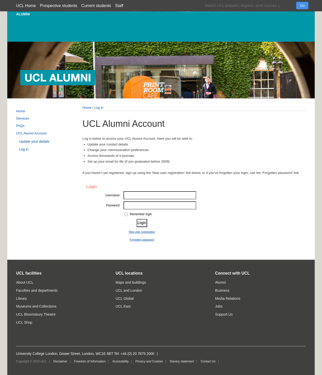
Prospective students (58, 6)
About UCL (24, 282)
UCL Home (26, 6)
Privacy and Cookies (149, 361)
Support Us (224, 314)
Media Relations (227, 298)
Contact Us (207, 361)
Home (20, 111)
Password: (113, 205)
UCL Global (125, 298)
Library (21, 298)
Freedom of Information (90, 361)
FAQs (20, 126)
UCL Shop (24, 322)
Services (22, 118)
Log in (23, 149)
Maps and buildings (131, 282)
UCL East (123, 306)
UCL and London (129, 290)
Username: (112, 195)
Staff (119, 6)
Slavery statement (182, 361)
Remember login (141, 214)
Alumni (220, 282)
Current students (96, 6)
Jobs (219, 306)
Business (222, 290)
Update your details (34, 141)
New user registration (142, 231)
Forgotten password (142, 239)
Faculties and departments (37, 290)
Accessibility (120, 361)
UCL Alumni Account (31, 133)
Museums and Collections (36, 306)
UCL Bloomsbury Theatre (36, 314)
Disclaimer (60, 361)
